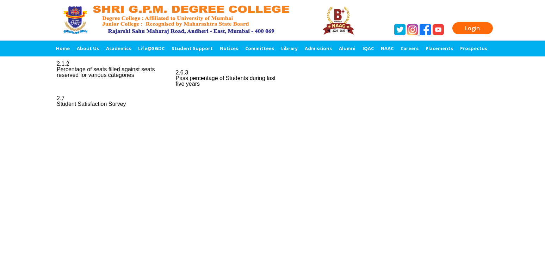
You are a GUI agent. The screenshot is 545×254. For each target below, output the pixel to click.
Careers (410, 48)
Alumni (347, 48)
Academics (118, 48)
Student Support (192, 48)
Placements (439, 48)
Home (63, 48)
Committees (259, 48)
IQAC (368, 48)
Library (289, 48)
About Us (88, 48)
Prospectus (473, 48)
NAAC (387, 48)
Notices (229, 48)
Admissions (318, 48)
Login (472, 28)
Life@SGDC (151, 48)
